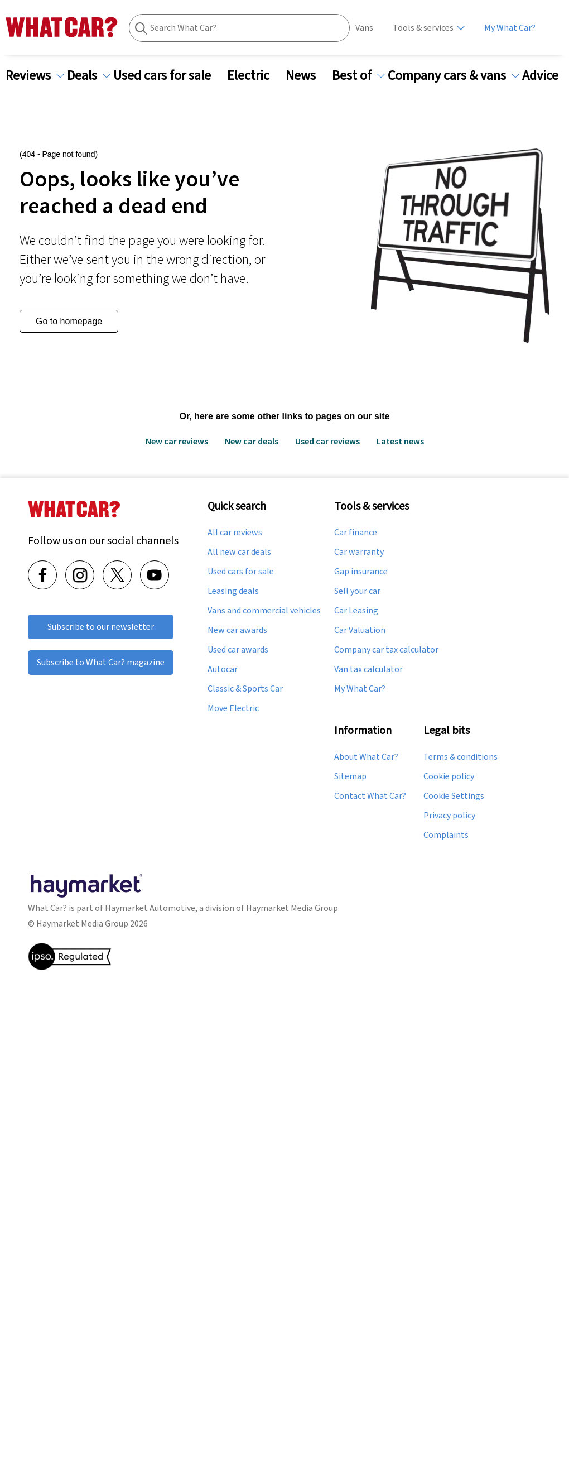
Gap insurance (361, 571)
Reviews (35, 75)
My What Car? (510, 27)
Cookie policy (448, 776)
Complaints (446, 835)
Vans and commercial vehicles (264, 610)
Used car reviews (327, 441)
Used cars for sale (168, 75)
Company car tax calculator (386, 649)
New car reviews (177, 441)
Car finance (355, 532)
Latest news (400, 441)
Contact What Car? (370, 796)
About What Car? (366, 756)
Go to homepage (69, 321)
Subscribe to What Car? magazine (101, 662)
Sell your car (357, 591)
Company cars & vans (453, 75)
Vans (364, 27)
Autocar (223, 669)
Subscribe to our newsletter (100, 626)
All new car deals (239, 552)
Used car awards (238, 649)
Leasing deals (233, 591)
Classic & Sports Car (245, 688)
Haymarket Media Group (292, 908)
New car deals (251, 441)
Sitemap (350, 776)
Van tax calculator (368, 669)
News (307, 75)
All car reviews (235, 532)
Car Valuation (359, 630)
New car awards (237, 630)
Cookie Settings (453, 796)
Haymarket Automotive (150, 908)
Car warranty (359, 552)
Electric (255, 75)
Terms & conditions (460, 756)
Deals (88, 75)
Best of (358, 75)
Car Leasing (356, 610)
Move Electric (233, 708)
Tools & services (423, 27)
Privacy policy (449, 815)
